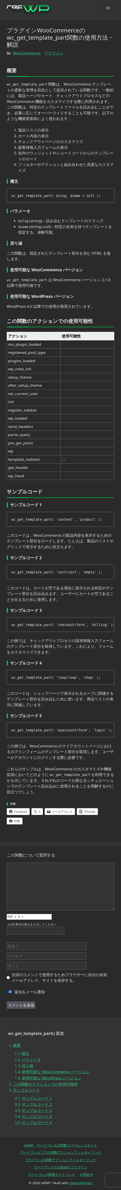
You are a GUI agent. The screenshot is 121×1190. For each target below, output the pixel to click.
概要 (17, 1045)
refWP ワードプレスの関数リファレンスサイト (60, 1145)
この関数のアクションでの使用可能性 (45, 1084)
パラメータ (31, 1059)
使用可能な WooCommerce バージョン (56, 1071)
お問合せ (86, 1174)
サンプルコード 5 (37, 1122)
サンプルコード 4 (37, 1116)
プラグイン (53, 53)
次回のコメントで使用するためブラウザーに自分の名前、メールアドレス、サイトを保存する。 (61, 977)
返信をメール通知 (26, 991)
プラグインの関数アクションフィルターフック (60, 1160)
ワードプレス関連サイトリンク (51, 1174)
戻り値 (27, 1065)
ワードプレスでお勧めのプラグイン (61, 1167)
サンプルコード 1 (37, 1098)
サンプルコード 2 (37, 1104)
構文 (25, 1053)
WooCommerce (26, 53)
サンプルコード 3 (37, 1110)
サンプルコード (26, 1090)
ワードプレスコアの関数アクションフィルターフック (60, 1152)
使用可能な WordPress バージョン (51, 1078)
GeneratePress (80, 1183)
